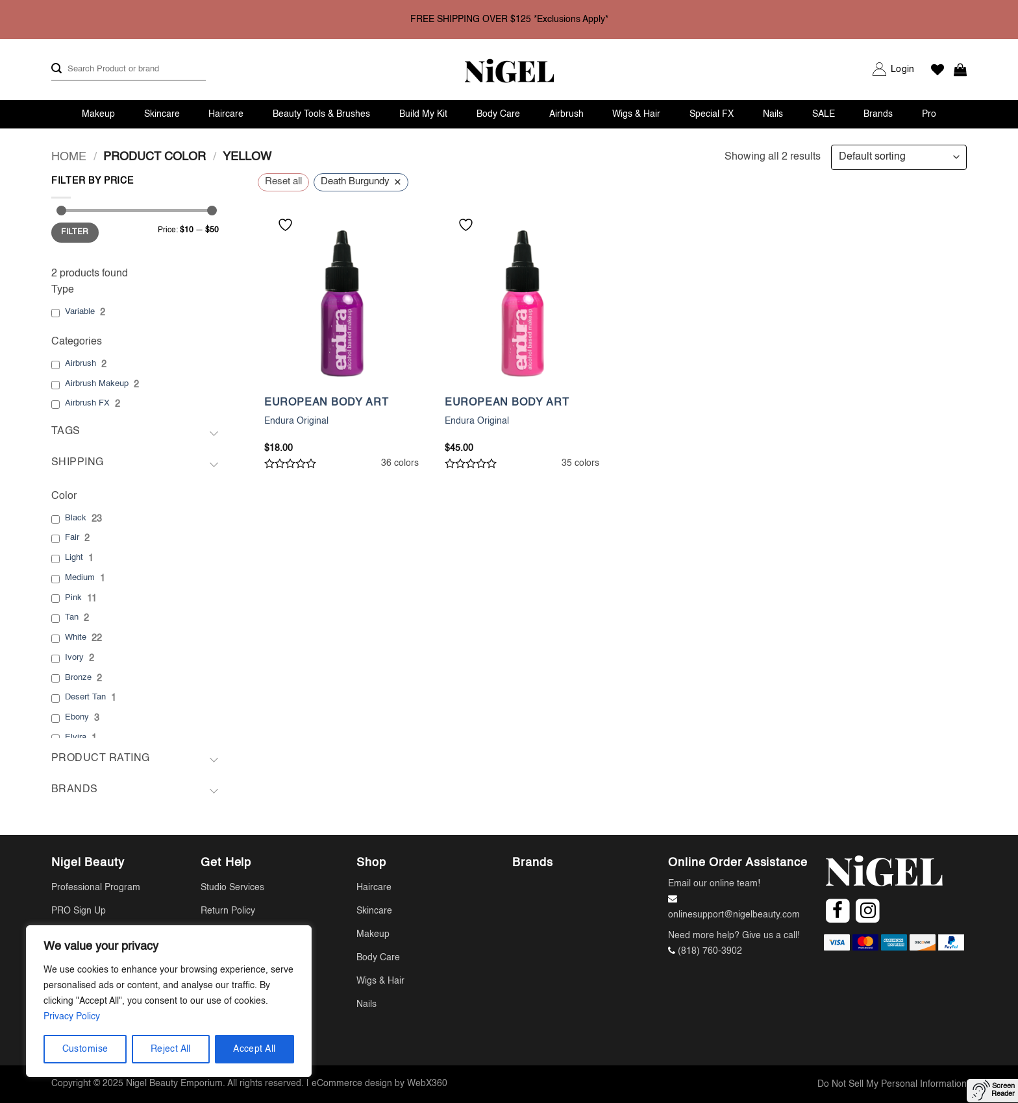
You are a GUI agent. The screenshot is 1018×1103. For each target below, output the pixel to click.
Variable (80, 312)
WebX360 (427, 1083)
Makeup (98, 114)
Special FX (711, 114)
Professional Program (95, 887)
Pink (73, 598)
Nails (773, 114)
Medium (80, 578)
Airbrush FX (87, 403)
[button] (902, 69)
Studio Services (232, 887)
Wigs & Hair (636, 114)
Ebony (77, 717)
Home (68, 157)
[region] (169, 1001)
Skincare (162, 114)
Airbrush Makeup (97, 384)
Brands (878, 114)
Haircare (225, 114)
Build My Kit (423, 114)
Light (74, 557)
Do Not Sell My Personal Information (892, 1084)
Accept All (254, 1049)
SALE (823, 114)
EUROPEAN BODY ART (326, 403)
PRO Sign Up (78, 910)
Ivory (74, 657)
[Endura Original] (341, 303)
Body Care (498, 114)
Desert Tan (85, 697)
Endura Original (296, 421)
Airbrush (566, 114)
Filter (74, 232)
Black (75, 518)
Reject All (171, 1049)
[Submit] (56, 69)
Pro (929, 114)
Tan (72, 617)
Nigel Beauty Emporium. (175, 1083)
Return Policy (228, 910)
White (75, 637)
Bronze (78, 677)
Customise (85, 1049)
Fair (72, 537)
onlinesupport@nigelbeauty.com (734, 914)
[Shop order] (899, 157)
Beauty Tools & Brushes (321, 114)
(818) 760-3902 (710, 951)
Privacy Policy (71, 1016)
